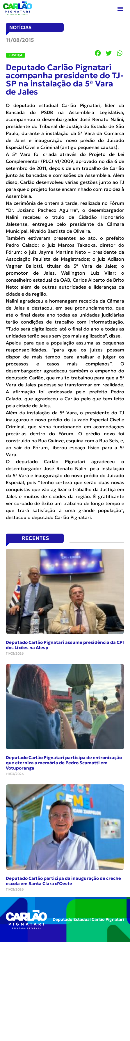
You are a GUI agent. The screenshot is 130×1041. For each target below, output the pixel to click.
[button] (120, 9)
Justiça (15, 55)
